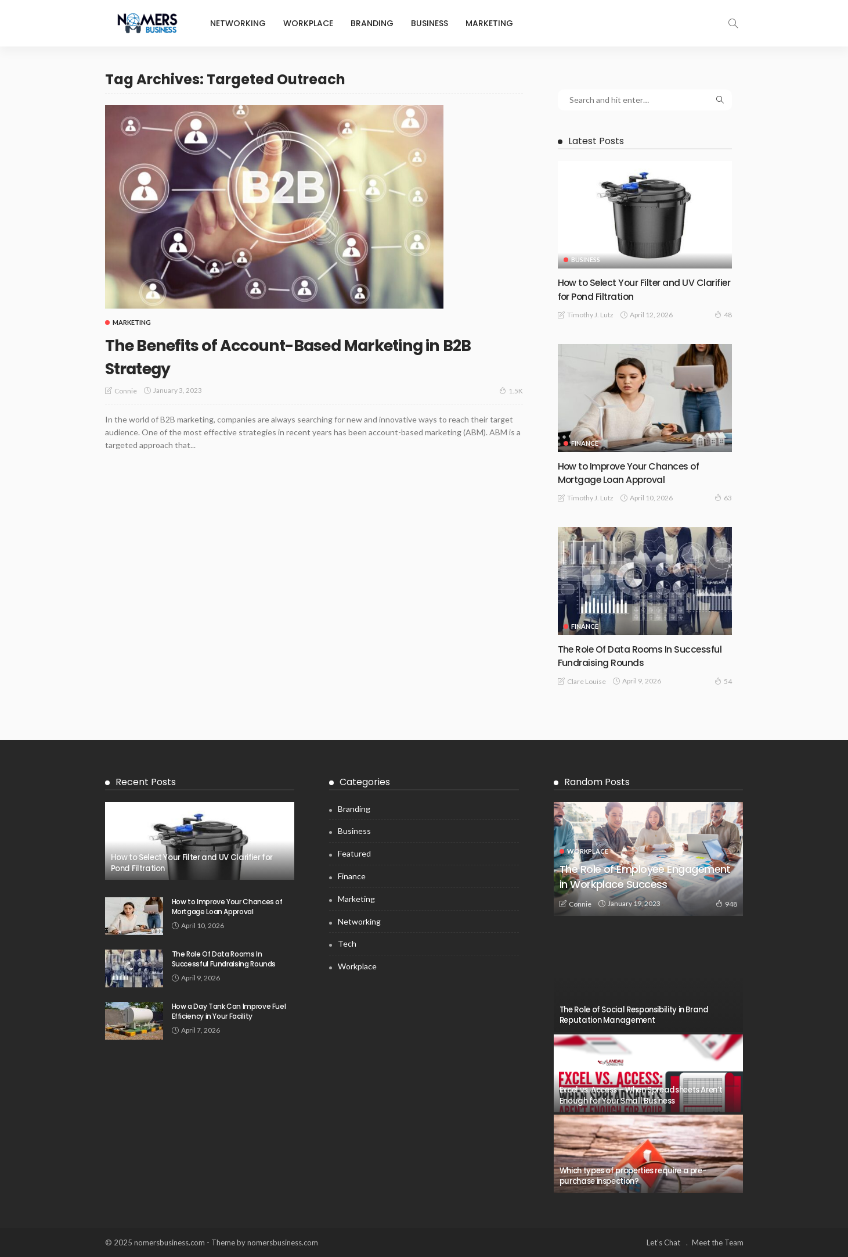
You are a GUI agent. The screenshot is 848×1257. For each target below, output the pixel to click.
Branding (372, 23)
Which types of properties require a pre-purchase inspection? (633, 1176)
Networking (238, 23)
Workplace (308, 23)
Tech (347, 943)
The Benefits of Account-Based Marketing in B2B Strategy (313, 355)
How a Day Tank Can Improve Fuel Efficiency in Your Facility (229, 1011)
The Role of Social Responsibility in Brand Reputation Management (634, 1015)
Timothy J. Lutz (590, 314)
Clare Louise (586, 681)
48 (723, 314)
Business (429, 23)
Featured (354, 853)
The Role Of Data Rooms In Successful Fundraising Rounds (631, 655)
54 (723, 681)
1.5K (511, 390)
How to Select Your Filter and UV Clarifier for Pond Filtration (634, 289)
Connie (125, 390)
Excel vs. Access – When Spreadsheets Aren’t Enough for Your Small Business (641, 1095)
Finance (584, 443)
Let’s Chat (663, 1242)
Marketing (489, 23)
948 (726, 903)
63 (723, 497)
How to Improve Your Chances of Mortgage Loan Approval (637, 472)
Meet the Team (718, 1242)
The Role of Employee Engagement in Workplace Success (640, 868)
